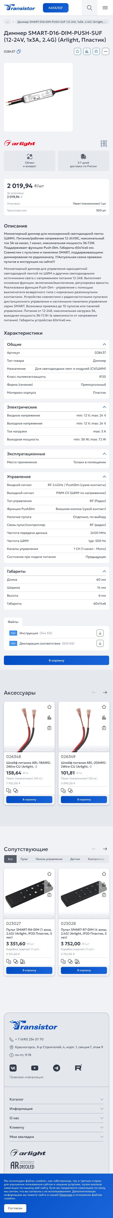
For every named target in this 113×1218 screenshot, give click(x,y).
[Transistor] (19, 7)
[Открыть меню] (105, 8)
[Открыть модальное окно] (105, 51)
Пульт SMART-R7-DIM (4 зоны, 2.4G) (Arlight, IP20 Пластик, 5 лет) (84, 933)
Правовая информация (26, 1077)
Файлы (13, 622)
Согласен (15, 1208)
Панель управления (49, 859)
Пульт (24, 859)
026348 (13, 756)
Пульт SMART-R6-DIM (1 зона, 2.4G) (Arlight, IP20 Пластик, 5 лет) (29, 933)
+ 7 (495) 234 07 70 (29, 1039)
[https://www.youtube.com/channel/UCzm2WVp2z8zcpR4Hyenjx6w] (34, 1068)
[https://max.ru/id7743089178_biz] (99, 1068)
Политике (65, 1195)
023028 (68, 923)
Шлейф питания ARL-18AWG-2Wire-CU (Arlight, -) (28, 764)
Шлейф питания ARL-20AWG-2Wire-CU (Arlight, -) (84, 764)
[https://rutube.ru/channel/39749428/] (78, 1068)
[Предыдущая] (94, 692)
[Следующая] (105, 692)
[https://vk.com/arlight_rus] (13, 1068)
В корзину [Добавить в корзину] (56, 660)
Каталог (56, 8)
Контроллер (96, 859)
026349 (68, 756)
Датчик (75, 859)
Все (10, 859)
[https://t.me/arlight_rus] (56, 1068)
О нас (14, 1118)
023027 (13, 923)
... (7, 21)
